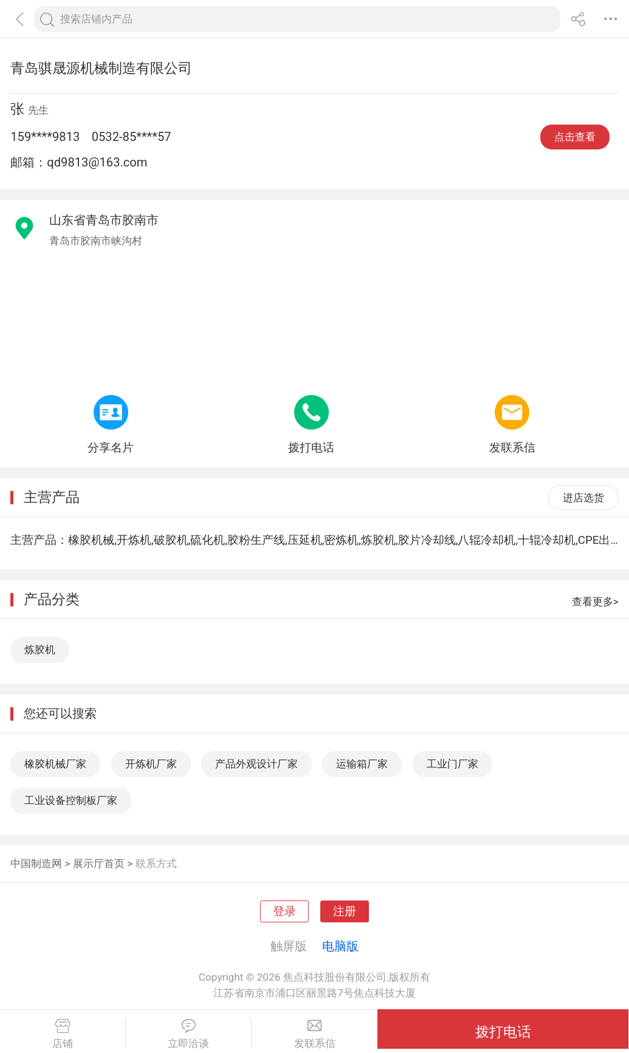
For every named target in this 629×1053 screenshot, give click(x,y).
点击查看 (575, 137)
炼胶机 (39, 649)
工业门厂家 (452, 764)
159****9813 (45, 136)
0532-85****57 (131, 136)
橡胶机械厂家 (55, 764)
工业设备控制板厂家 (70, 800)
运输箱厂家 (362, 764)
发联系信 (314, 1034)
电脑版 (340, 946)
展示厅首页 (99, 863)
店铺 (63, 1034)
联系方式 (156, 863)
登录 (284, 911)
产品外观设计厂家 (256, 764)
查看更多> (595, 601)
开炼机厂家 (151, 764)
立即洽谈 (188, 1034)
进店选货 (583, 498)
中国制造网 (36, 863)
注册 (344, 911)
